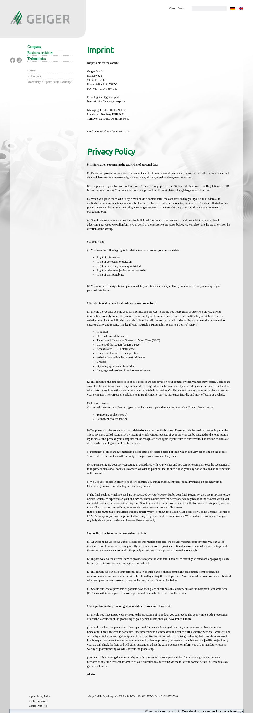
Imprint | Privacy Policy (39, 696)
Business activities (40, 53)
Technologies (36, 58)
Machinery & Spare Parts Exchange (49, 82)
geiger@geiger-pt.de (108, 97)
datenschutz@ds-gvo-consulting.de (189, 190)
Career (31, 70)
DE (232, 8)
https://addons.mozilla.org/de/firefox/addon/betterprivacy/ (121, 511)
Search (181, 8)
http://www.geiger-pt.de (111, 101)
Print (39, 706)
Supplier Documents (38, 701)
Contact (172, 8)
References (34, 76)
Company (34, 47)
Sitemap (32, 706)
